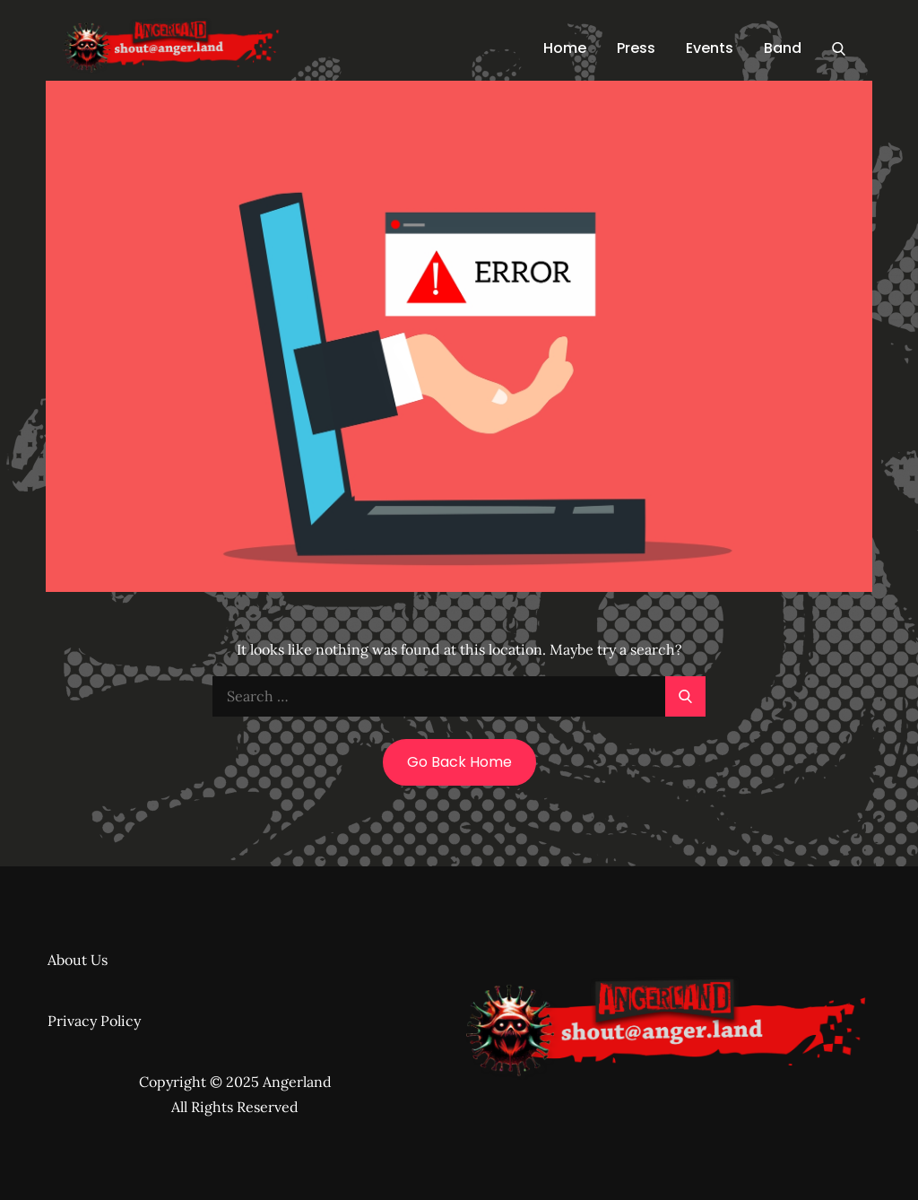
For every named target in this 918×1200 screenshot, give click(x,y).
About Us (78, 960)
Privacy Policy (94, 1021)
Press (636, 48)
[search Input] (459, 696)
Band (782, 48)
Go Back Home (459, 762)
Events (709, 48)
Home (564, 48)
